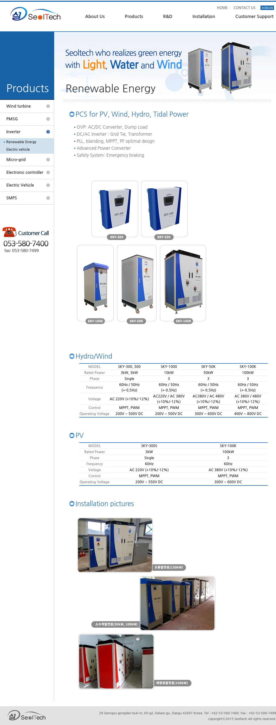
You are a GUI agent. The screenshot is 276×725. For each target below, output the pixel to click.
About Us (95, 16)
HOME (222, 8)
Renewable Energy (21, 142)
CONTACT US (244, 8)
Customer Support (254, 16)
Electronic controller (24, 172)
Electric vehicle (18, 149)
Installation (203, 16)
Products (134, 16)
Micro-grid (16, 160)
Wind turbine (18, 106)
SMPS (11, 198)
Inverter (13, 132)
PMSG (12, 119)
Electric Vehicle (20, 185)
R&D (167, 16)
